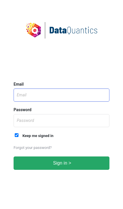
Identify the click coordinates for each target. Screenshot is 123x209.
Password (22, 109)
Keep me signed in (34, 135)
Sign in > (61, 163)
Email (19, 84)
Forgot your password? (33, 147)
